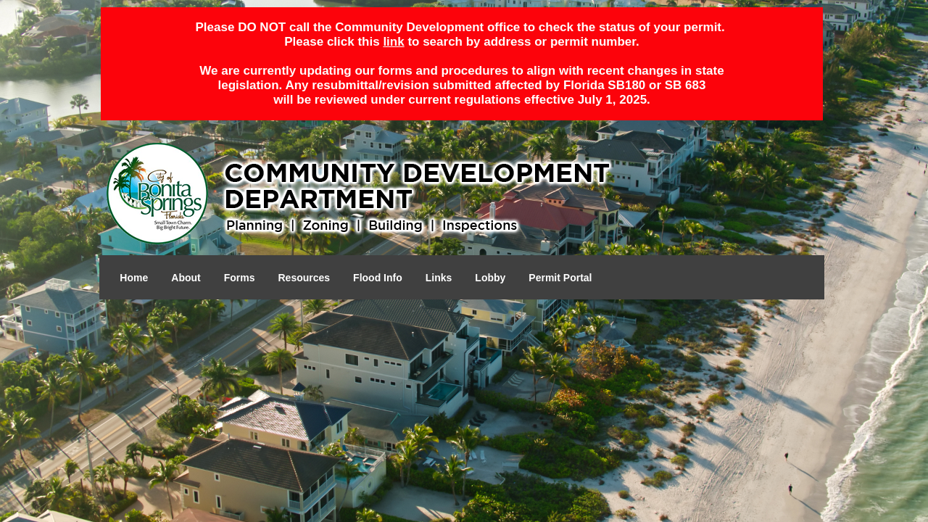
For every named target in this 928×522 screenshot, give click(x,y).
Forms (239, 277)
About (185, 277)
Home (134, 277)
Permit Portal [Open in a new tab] (560, 277)
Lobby (490, 277)
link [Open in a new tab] (393, 42)
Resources (304, 277)
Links (439, 277)
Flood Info (377, 277)
